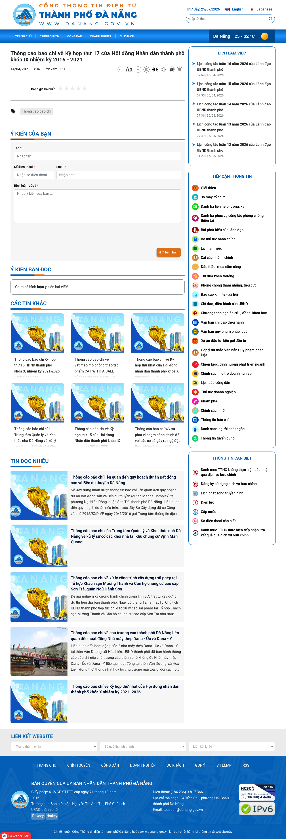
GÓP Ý (200, 765)
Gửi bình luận (168, 252)
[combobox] (54, 746)
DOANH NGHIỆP (143, 765)
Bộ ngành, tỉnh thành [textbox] (119, 746)
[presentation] (48, 235)
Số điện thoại (24, 167)
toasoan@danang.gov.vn (183, 810)
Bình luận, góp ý (26, 185)
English (234, 9)
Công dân (74, 36)
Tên (17, 148)
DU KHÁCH (175, 765)
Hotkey (51, 816)
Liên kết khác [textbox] (202, 746)
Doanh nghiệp (100, 36)
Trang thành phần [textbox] (28, 746)
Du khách (127, 36)
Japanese (260, 9)
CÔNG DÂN (110, 765)
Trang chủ (23, 36)
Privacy (38, 816)
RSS (246, 765)
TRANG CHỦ (46, 765)
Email (61, 167)
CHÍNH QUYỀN (78, 765)
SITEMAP (224, 765)
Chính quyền (49, 36)
